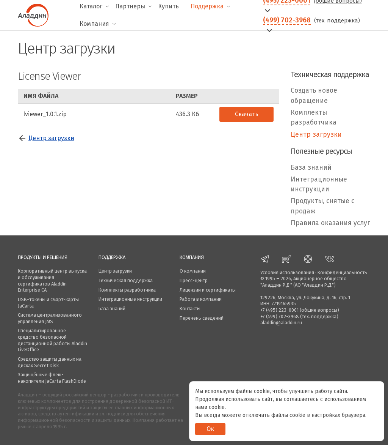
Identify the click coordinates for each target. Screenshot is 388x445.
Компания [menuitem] (94, 23)
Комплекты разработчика (313, 117)
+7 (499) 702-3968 (279, 316)
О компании (193, 271)
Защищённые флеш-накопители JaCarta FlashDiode (52, 378)
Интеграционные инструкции (319, 184)
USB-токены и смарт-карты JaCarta (48, 303)
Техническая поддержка (126, 280)
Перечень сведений (202, 318)
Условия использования (287, 272)
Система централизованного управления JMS (50, 318)
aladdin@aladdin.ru (281, 322)
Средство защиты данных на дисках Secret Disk (49, 362)
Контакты (190, 308)
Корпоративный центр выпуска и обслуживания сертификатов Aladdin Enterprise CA (52, 280)
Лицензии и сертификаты (208, 290)
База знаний (311, 168)
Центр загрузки (51, 138)
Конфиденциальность (342, 272)
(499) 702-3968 (287, 20)
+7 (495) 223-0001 (279, 310)
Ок (210, 428)
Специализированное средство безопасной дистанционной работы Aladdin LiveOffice (52, 340)
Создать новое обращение (314, 95)
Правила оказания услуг (330, 223)
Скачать (246, 114)
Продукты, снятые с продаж (322, 206)
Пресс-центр (194, 280)
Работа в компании (201, 299)
